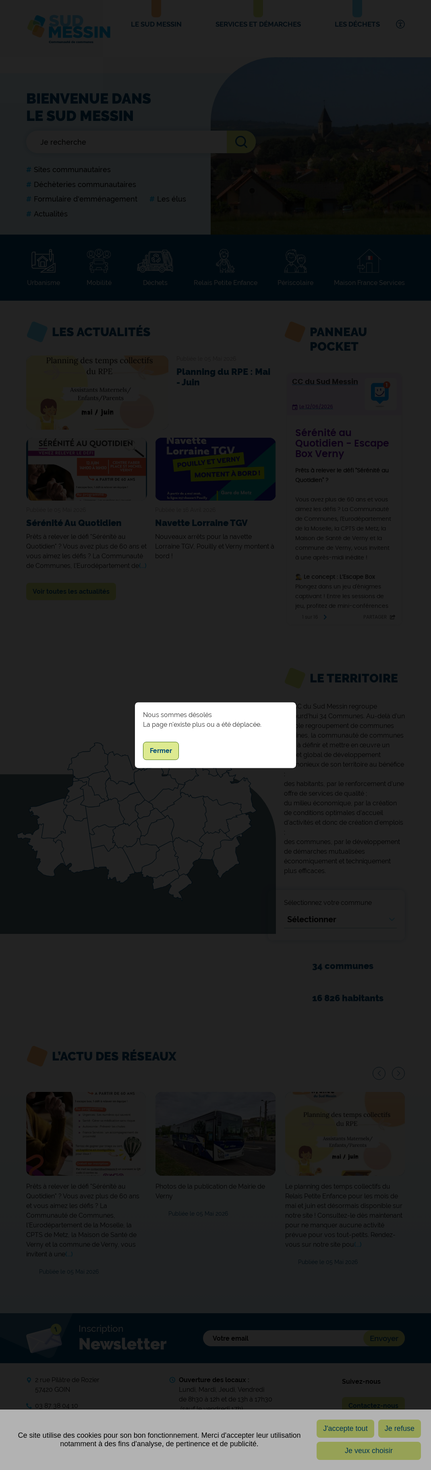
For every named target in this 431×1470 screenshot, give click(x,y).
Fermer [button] (161, 751)
